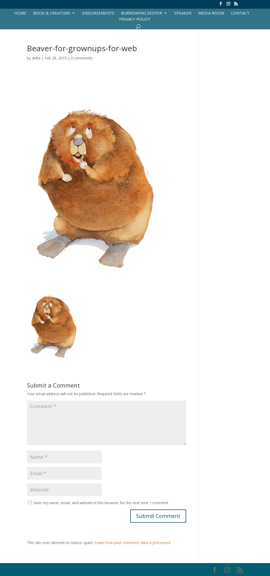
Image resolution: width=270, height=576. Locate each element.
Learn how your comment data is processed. (133, 542)
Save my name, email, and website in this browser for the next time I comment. (101, 502)
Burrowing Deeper (141, 13)
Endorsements (98, 13)
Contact (240, 13)
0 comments (82, 57)
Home (20, 13)
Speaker (182, 13)
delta (36, 57)
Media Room (211, 13)
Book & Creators (51, 13)
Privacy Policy (134, 19)
